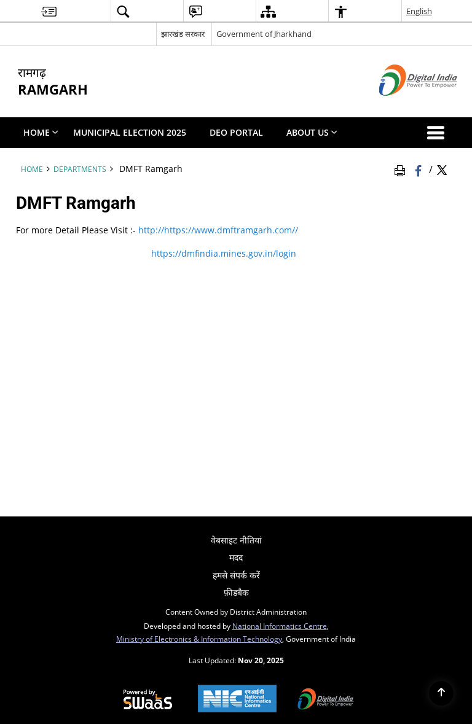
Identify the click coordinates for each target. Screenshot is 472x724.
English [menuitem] (419, 11)
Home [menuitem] (40, 132)
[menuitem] (49, 11)
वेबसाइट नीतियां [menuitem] (236, 540)
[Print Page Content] (402, 169)
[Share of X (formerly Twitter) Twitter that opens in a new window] (442, 169)
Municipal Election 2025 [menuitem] (129, 132)
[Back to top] (441, 693)
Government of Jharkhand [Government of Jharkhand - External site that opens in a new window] (264, 33)
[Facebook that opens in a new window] (419, 169)
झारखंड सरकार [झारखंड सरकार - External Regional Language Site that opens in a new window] (183, 33)
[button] (438, 133)
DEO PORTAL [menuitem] (236, 132)
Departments (79, 169)
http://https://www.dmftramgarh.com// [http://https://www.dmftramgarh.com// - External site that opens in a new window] (217, 230)
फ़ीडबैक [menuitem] (236, 592)
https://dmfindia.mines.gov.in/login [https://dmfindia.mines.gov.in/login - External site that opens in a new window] (222, 253)
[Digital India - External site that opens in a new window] (402, 106)
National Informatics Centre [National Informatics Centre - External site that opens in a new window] (279, 626)
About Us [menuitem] (311, 132)
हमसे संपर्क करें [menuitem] (236, 575)
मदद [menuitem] (236, 557)
